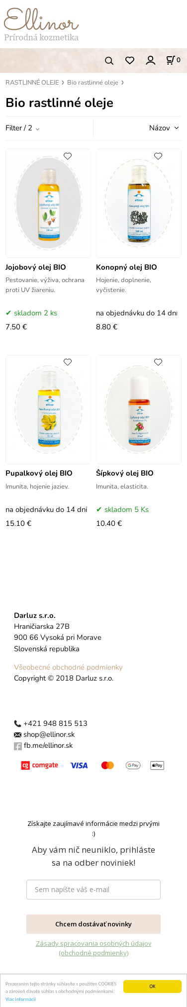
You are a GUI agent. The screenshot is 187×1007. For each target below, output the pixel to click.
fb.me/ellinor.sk (48, 745)
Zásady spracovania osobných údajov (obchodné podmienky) (94, 948)
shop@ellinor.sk (49, 734)
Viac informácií (20, 1003)
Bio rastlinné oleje (92, 82)
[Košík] (173, 60)
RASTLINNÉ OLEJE (32, 82)
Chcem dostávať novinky (93, 923)
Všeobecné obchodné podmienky (68, 667)
